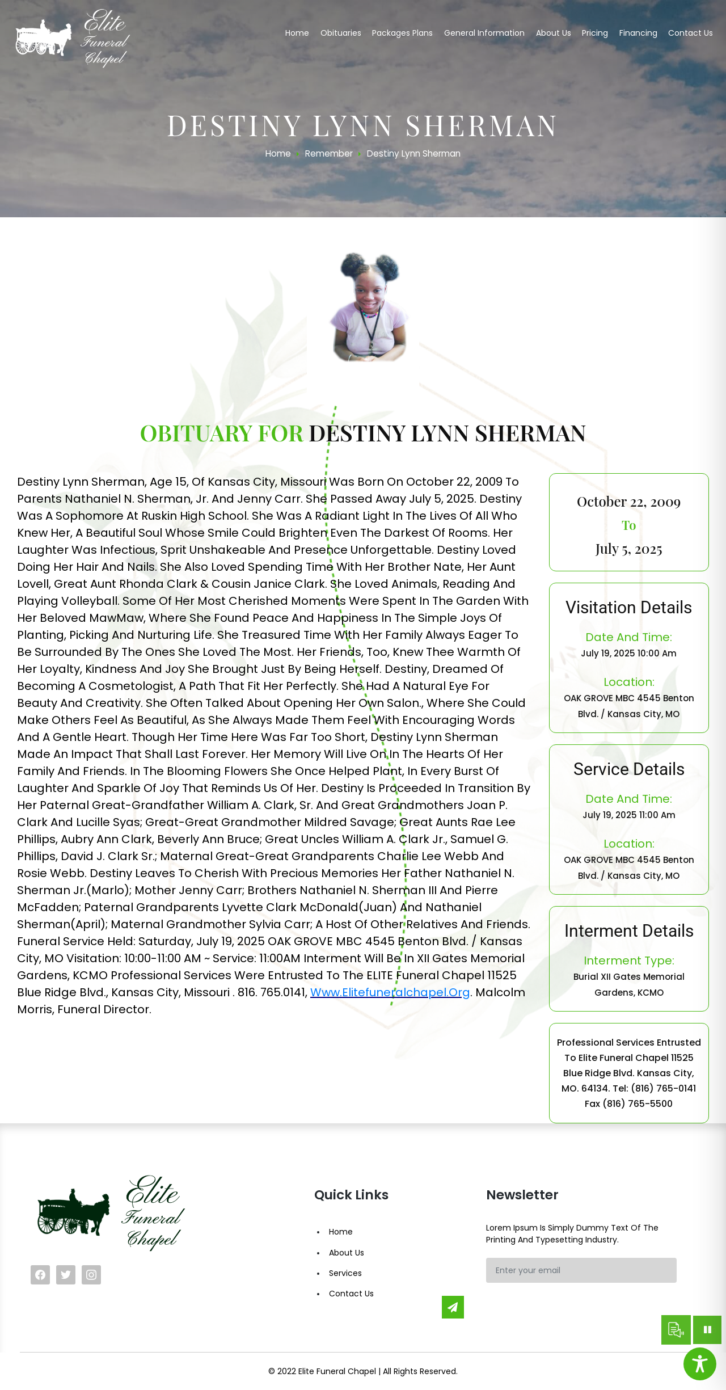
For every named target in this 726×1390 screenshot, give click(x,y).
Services (345, 1273)
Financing (638, 33)
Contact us (690, 33)
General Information (484, 33)
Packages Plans (402, 33)
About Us (346, 1252)
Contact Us (351, 1293)
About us (553, 33)
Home (297, 33)
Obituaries (340, 33)
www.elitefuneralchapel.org (390, 992)
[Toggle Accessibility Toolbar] (699, 1363)
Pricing (595, 33)
